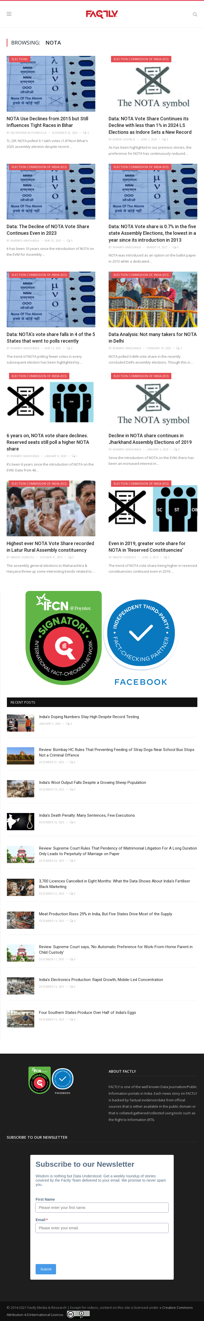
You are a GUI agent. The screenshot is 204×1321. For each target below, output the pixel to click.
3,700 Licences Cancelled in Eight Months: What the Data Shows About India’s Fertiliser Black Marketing (114, 884)
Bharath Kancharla (25, 240)
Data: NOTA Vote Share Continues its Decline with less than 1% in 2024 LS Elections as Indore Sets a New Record (150, 125)
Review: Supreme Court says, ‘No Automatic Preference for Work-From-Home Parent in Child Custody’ (116, 949)
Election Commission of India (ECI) (141, 59)
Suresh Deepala (124, 139)
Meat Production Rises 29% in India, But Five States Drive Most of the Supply (105, 914)
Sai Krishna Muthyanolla (29, 133)
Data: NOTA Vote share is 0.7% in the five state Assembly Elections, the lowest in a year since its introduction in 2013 (152, 233)
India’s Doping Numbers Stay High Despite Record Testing (89, 716)
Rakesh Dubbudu (22, 557)
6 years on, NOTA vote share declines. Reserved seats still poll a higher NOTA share (48, 442)
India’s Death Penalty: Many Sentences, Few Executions (87, 815)
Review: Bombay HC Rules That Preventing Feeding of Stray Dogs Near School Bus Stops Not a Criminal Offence (116, 752)
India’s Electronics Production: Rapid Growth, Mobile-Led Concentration (101, 979)
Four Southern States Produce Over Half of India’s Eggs (87, 1012)
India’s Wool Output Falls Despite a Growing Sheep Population (92, 782)
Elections (20, 59)
